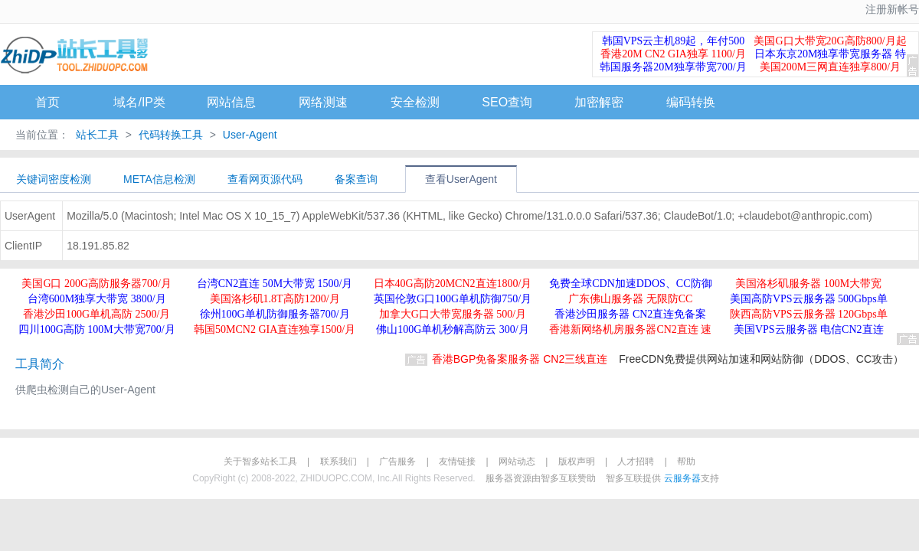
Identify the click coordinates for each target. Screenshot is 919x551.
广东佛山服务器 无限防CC (630, 299)
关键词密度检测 (53, 179)
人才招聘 (635, 461)
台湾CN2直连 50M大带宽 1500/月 (275, 283)
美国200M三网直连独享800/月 (830, 67)
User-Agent (248, 135)
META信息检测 (159, 179)
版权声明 (576, 461)
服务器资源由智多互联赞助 (541, 478)
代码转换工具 (171, 135)
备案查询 (356, 179)
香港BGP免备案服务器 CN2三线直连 (519, 359)
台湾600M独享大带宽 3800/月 (97, 299)
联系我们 (338, 461)
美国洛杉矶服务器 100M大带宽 (808, 283)
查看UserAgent (461, 179)
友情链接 (457, 461)
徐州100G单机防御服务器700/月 (275, 314)
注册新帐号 (892, 9)
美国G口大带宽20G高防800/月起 (830, 41)
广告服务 (397, 461)
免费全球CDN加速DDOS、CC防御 (630, 283)
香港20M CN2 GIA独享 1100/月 (673, 54)
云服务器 (682, 478)
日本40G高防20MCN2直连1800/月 (453, 283)
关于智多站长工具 (260, 461)
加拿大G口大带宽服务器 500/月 (453, 314)
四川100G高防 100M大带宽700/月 (96, 329)
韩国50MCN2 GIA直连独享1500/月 (274, 329)
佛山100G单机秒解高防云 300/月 (452, 329)
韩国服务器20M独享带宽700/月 (673, 67)
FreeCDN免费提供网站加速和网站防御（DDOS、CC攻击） (761, 359)
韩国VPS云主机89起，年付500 (673, 41)
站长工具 (97, 135)
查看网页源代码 (265, 179)
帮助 (686, 461)
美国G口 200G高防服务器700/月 (96, 283)
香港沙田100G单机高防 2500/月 (97, 314)
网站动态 (517, 461)
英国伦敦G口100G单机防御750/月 (452, 299)
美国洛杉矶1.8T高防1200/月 (275, 299)
